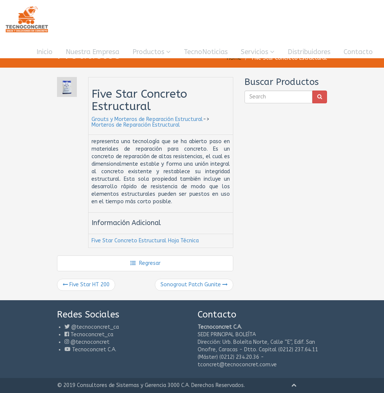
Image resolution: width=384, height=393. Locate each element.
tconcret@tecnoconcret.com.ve (237, 364)
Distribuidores (309, 52)
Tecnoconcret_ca (91, 334)
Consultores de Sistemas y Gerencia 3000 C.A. (133, 385)
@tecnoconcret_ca (95, 327)
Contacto (358, 52)
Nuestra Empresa (92, 52)
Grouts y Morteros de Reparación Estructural (147, 119)
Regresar (145, 263)
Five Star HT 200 (86, 284)
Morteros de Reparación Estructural (136, 125)
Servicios (257, 52)
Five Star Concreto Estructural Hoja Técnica (145, 240)
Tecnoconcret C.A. (94, 349)
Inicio (44, 52)
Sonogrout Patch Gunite (194, 284)
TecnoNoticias (206, 52)
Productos (151, 52)
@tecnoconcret (90, 342)
